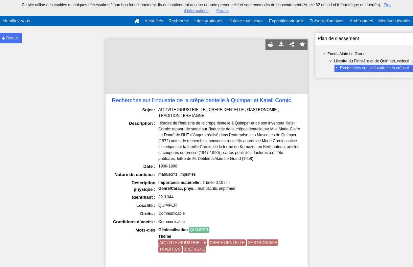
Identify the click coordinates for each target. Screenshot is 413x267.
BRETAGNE (194, 249)
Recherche (179, 20)
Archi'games (361, 20)
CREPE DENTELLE (227, 242)
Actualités (154, 20)
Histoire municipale (246, 20)
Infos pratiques (208, 20)
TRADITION (170, 249)
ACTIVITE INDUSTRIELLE (182, 242)
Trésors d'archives (327, 20)
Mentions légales (394, 20)
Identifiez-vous (16, 20)
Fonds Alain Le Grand (347, 54)
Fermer (223, 11)
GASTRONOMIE (262, 242)
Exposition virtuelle (287, 20)
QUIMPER (199, 230)
